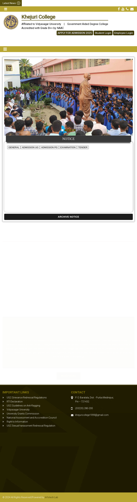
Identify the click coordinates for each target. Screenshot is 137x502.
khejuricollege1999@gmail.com (92, 415)
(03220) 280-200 (84, 408)
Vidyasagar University (18, 409)
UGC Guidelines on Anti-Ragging (23, 405)
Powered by (45, 497)
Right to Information (17, 421)
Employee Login (123, 32)
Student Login (103, 32)
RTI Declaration (15, 401)
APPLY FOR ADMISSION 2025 (75, 32)
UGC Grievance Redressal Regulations (27, 397)
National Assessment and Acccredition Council (32, 417)
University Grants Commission (23, 413)
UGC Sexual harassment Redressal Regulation (31, 425)
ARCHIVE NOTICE (68, 216)
